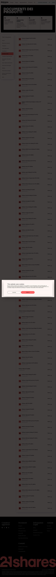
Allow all (27, 292)
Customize (14, 292)
